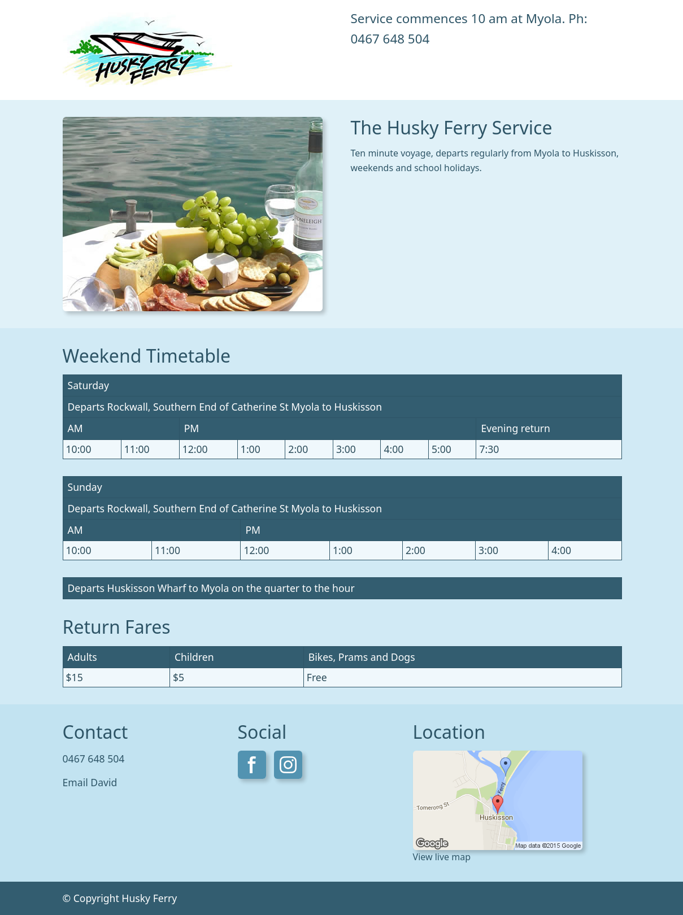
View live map (442, 857)
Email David (90, 782)
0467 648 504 (390, 38)
